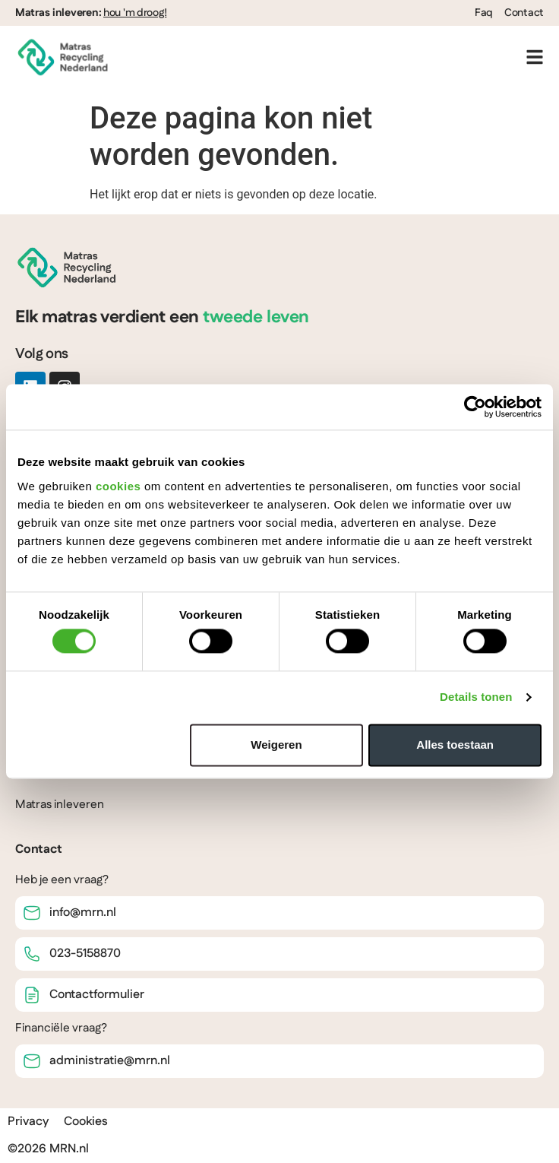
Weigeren (276, 744)
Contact (524, 13)
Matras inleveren (59, 804)
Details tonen (476, 697)
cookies (118, 486)
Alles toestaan (455, 744)
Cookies (86, 1121)
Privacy (28, 1121)
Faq (484, 13)
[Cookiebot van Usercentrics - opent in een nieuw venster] (475, 406)
